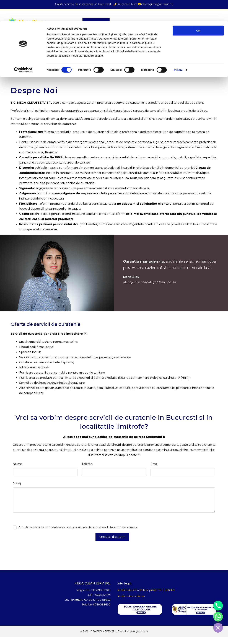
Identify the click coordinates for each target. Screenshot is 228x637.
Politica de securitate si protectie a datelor (146, 590)
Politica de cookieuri (131, 596)
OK (198, 9)
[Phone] (218, 605)
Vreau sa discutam (112, 536)
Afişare (178, 48)
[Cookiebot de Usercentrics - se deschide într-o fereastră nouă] (23, 48)
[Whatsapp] (218, 617)
